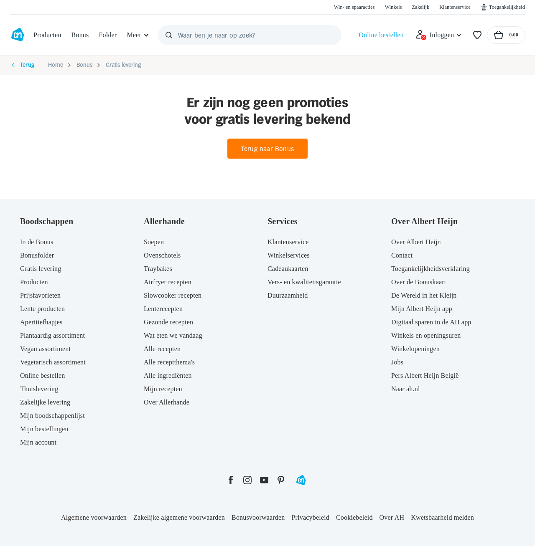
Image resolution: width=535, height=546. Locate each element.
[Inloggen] (439, 35)
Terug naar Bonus (267, 148)
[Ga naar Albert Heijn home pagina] (17, 35)
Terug (22, 64)
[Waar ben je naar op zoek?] (249, 35)
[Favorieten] (477, 35)
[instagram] (247, 480)
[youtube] (264, 480)
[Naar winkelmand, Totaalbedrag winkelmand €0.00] (506, 35)
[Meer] (138, 35)
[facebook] (231, 480)
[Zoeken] (169, 35)
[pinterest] (281, 480)
